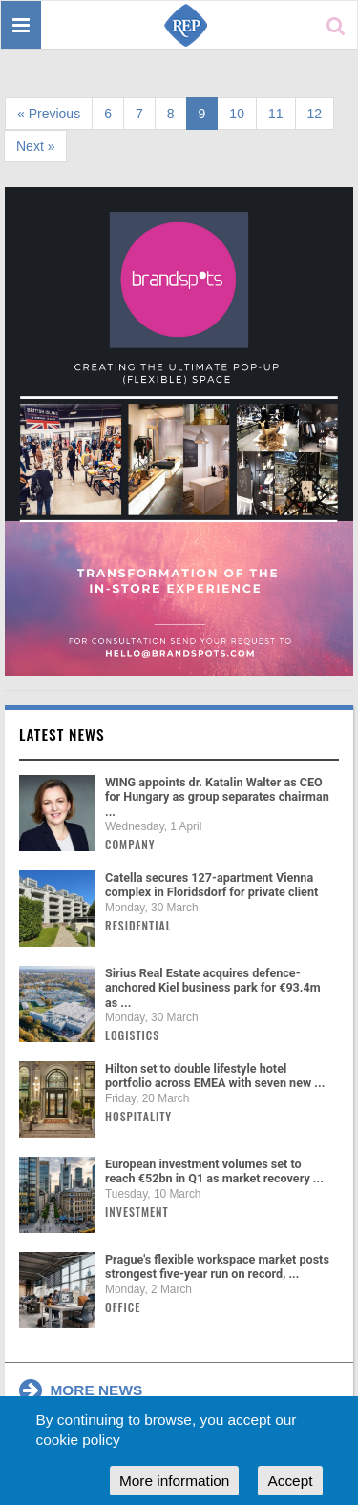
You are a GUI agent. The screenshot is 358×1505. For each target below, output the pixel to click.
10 (236, 113)
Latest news (62, 733)
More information (174, 1481)
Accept (289, 1481)
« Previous (48, 113)
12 (315, 113)
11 (276, 113)
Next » (35, 146)
